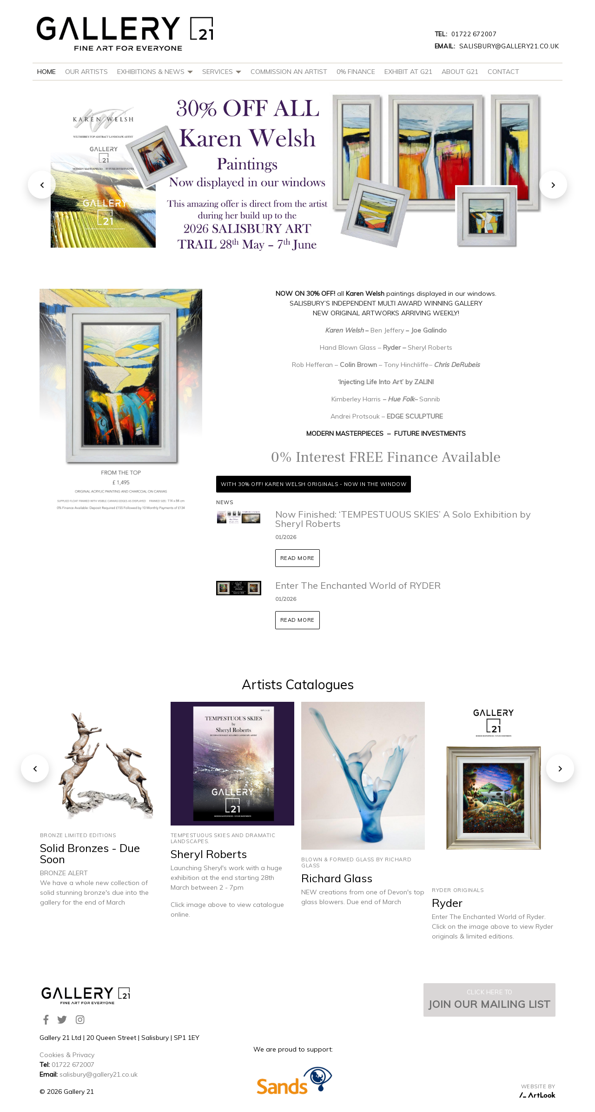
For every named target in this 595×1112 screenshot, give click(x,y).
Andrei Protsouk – (359, 416)
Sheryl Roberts (430, 347)
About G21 (460, 71)
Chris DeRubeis (457, 364)
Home (46, 71)
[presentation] (42, 185)
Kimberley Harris (356, 399)
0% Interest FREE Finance (354, 457)
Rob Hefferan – (316, 364)
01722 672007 (465, 34)
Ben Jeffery (388, 330)
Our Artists (86, 71)
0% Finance (356, 71)
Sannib (429, 399)
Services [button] (221, 71)
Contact (503, 71)
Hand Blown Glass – (351, 347)
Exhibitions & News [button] (155, 71)
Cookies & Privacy (67, 1055)
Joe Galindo (429, 330)
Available (469, 457)
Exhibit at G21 (408, 71)
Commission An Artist (289, 71)
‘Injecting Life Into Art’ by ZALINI (386, 382)
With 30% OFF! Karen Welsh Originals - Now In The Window (313, 484)
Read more (297, 558)
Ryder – (395, 347)
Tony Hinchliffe (406, 364)
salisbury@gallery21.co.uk (497, 46)
